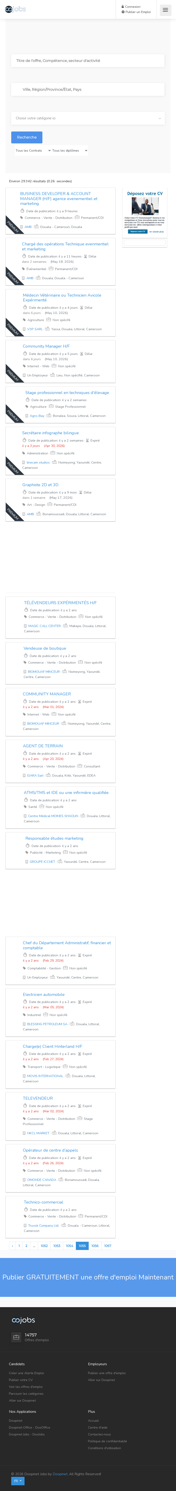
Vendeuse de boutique (45, 648)
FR (16, 1481)
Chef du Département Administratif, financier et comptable (67, 945)
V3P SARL (35, 329)
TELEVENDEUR (38, 1098)
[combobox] (88, 118)
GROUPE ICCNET (42, 861)
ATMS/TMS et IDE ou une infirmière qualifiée (66, 792)
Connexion (131, 7)
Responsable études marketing (54, 838)
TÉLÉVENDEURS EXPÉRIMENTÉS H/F (60, 603)
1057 (107, 1246)
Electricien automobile (44, 994)
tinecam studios (38, 462)
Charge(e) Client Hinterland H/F (52, 1046)
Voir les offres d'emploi (26, 1387)
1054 (69, 1246)
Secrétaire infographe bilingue (50, 433)
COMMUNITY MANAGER (47, 694)
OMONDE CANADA (41, 1179)
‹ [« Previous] (12, 1246)
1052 (44, 1246)
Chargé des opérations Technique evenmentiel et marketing (65, 246)
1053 (56, 1246)
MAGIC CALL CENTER (44, 626)
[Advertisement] (61, 557)
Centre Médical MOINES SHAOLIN (53, 816)
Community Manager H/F (46, 346)
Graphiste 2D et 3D (40, 485)
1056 (95, 1246)
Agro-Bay (37, 415)
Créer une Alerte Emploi (26, 1373)
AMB (28, 227)
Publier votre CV (21, 1380)
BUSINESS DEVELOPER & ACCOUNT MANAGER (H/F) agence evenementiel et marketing (58, 198)
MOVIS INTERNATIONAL (45, 1076)
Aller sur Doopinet (22, 1400)
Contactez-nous (99, 1434)
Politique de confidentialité (107, 1441)
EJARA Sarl (35, 775)
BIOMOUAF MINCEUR (44, 671)
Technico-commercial (43, 1202)
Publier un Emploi (136, 12)
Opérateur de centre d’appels (50, 1150)
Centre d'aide (97, 1427)
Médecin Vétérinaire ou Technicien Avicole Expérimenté (62, 297)
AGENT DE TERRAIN (43, 746)
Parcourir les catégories (26, 1394)
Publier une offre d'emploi (107, 1373)
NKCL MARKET (38, 1133)
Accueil (93, 1421)
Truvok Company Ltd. (43, 1225)
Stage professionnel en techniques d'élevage (67, 392)
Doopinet (15, 1421)
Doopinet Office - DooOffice (29, 1427)
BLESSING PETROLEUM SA (47, 1024)
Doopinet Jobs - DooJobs (27, 1434)
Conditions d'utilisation (104, 1448)
